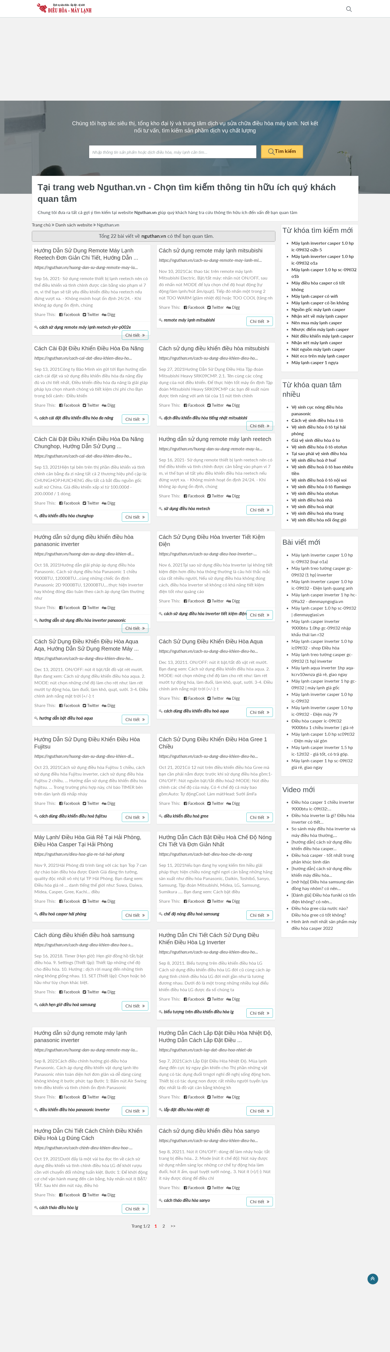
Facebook (69, 314)
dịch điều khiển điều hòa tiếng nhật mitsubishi (205, 417)
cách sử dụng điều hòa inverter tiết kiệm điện (205, 613)
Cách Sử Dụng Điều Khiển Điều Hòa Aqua (211, 641)
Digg (108, 314)
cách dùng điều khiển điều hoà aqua (196, 710)
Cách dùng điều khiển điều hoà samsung (84, 935)
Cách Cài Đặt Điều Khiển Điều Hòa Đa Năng (89, 348)
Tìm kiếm (282, 151)
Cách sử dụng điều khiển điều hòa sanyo (209, 1131)
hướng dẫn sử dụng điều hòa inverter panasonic (82, 620)
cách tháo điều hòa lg (58, 1207)
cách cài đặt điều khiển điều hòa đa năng (76, 417)
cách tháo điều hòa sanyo (187, 1200)
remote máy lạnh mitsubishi (189, 319)
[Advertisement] (195, 59)
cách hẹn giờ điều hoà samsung (67, 1004)
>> (173, 1225)
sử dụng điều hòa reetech (187, 508)
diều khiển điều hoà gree (186, 815)
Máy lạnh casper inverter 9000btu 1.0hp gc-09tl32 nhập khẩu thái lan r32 (321, 627)
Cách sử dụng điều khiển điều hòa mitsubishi (214, 348)
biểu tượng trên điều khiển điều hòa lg (199, 1011)
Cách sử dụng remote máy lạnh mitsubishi (211, 250)
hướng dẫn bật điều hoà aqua (66, 718)
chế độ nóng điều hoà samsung (191, 913)
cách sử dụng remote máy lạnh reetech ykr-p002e (85, 327)
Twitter (91, 314)
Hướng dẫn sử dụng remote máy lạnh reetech (215, 439)
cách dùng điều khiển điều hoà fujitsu (73, 815)
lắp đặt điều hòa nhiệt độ (186, 1109)
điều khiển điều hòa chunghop (66, 515)
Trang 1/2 (140, 1225)
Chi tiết (135, 335)
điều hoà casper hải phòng (62, 913)
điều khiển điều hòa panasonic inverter (74, 1109)
